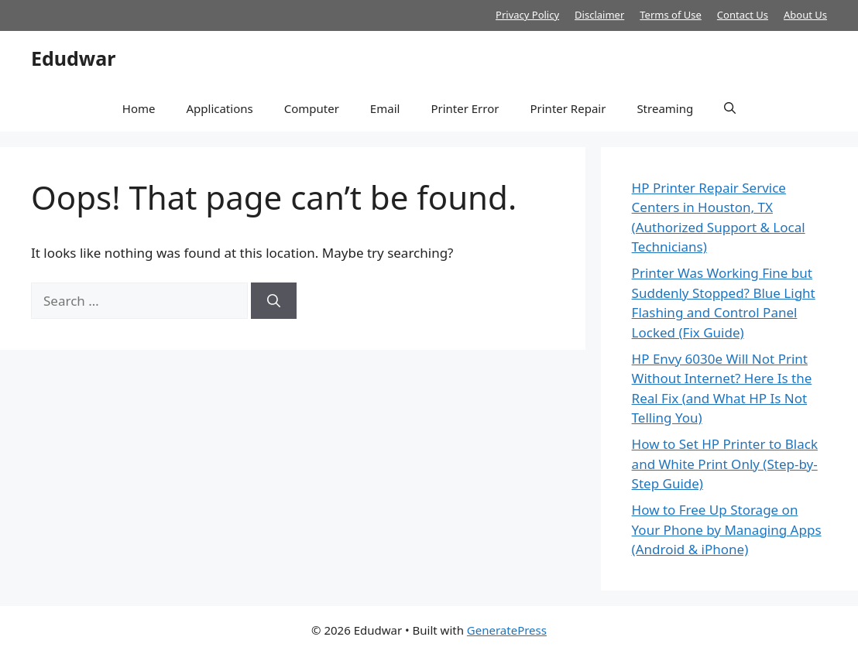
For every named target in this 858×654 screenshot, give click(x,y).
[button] (730, 108)
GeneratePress (507, 630)
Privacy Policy (527, 15)
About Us (805, 15)
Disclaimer (599, 15)
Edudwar (73, 58)
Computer (311, 108)
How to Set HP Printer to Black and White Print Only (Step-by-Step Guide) (725, 463)
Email (385, 108)
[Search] (274, 301)
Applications (219, 108)
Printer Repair (568, 108)
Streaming (665, 108)
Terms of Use (671, 15)
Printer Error (465, 108)
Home (139, 108)
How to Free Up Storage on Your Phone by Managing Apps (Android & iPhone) (727, 529)
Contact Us (742, 15)
